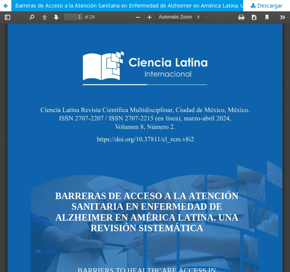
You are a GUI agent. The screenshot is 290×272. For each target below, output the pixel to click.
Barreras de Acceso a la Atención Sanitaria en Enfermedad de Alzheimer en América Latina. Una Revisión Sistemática (152, 5)
